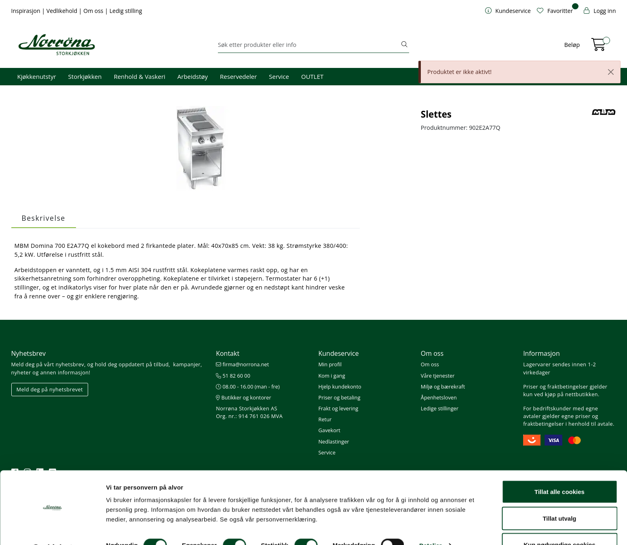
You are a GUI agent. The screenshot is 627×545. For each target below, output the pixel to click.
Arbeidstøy (192, 76)
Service (279, 76)
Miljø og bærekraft (443, 386)
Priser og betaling (339, 397)
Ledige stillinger (439, 408)
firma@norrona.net (242, 364)
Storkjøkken (85, 76)
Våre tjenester (438, 375)
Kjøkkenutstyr (36, 76)
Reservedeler (238, 76)
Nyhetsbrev (28, 353)
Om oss (94, 11)
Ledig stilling (126, 11)
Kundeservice (338, 353)
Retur (324, 419)
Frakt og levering (338, 408)
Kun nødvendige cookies (559, 523)
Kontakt (227, 353)
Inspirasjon (26, 11)
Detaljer (430, 524)
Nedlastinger (333, 441)
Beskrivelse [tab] (43, 218)
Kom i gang (331, 375)
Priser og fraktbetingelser (555, 386)
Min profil (329, 364)
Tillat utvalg (559, 497)
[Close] (611, 72)
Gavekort (329, 430)
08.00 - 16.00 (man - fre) (248, 386)
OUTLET (312, 76)
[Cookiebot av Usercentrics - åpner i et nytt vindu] (52, 529)
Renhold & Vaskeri (139, 76)
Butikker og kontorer (243, 397)
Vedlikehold (62, 11)
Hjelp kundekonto (339, 386)
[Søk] (309, 45)
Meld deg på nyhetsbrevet (50, 389)
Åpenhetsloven (439, 397)
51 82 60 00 (233, 375)
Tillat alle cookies (559, 470)
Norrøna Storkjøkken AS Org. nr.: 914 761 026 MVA (249, 412)
